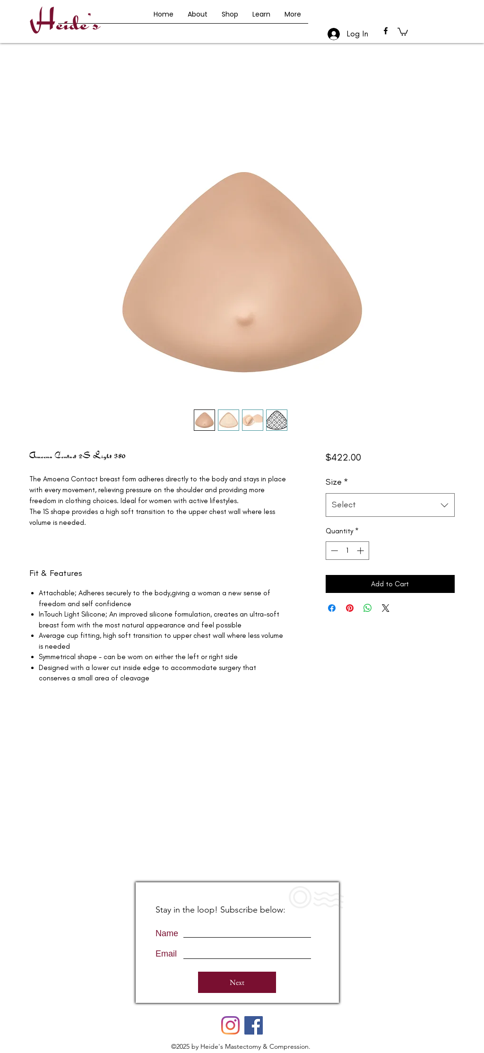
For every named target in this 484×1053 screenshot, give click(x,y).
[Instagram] (230, 1025)
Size (337, 482)
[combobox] (390, 505)
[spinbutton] (347, 550)
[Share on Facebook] (331, 608)
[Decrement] (333, 550)
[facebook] (385, 30)
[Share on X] (385, 608)
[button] (403, 31)
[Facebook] (253, 1025)
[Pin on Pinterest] (349, 608)
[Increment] (361, 550)
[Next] (237, 982)
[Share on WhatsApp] (367, 608)
